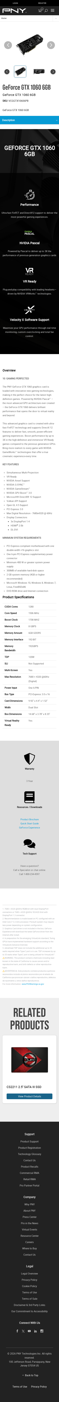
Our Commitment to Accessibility (29, 1311)
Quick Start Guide (29, 823)
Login (15, 3)
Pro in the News (29, 1223)
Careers (29, 1242)
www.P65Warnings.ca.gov (33, 984)
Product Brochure (29, 819)
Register (42, 3)
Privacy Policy (29, 1280)
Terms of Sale (29, 1298)
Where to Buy (29, 1248)
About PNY (29, 1210)
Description (8, 120)
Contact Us (29, 1160)
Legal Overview (29, 1273)
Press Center (30, 1217)
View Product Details (29, 1096)
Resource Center (30, 1236)
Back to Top (31, 1375)
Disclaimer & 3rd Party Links (29, 1305)
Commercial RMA (29, 1173)
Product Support (29, 1141)
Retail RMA (29, 1179)
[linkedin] (35, 1331)
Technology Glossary (29, 1154)
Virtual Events (29, 1229)
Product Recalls (29, 1166)
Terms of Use (29, 1292)
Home (3, 18)
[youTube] (29, 1331)
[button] (51, 45)
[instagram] (41, 1331)
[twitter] (23, 1331)
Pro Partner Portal (29, 1185)
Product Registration (29, 1147)
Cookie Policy (29, 1286)
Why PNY (29, 1204)
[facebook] (17, 1331)
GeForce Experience (29, 827)
